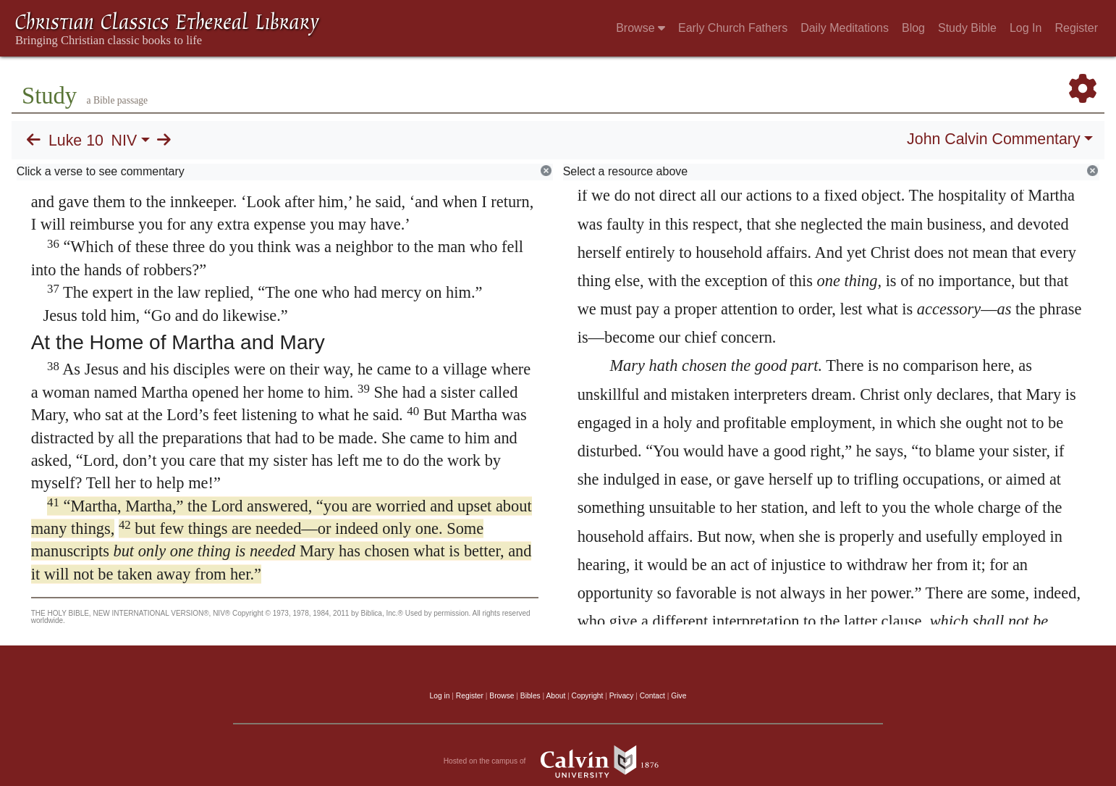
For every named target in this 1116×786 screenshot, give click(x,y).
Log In (1025, 28)
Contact (652, 696)
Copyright (588, 696)
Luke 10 (75, 140)
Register (1076, 28)
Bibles (530, 696)
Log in (440, 696)
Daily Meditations (844, 28)
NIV (124, 140)
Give (678, 696)
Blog (913, 28)
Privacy (621, 696)
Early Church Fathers (732, 28)
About (555, 696)
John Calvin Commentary (993, 139)
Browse (640, 28)
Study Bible (967, 28)
